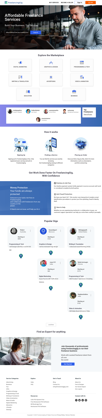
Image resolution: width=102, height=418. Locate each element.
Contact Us (56, 384)
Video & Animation (11, 398)
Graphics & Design (11, 391)
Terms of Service (70, 415)
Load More (51, 324)
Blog (54, 382)
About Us (78, 382)
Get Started (68, 364)
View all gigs (88, 114)
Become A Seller (67, 2)
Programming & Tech (12, 393)
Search (35, 32)
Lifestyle (9, 407)
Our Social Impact (80, 386)
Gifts (7, 389)
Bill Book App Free (36, 404)
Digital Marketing (11, 403)
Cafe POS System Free (37, 399)
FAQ (32, 384)
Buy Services (54, 2)
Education (9, 405)
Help (32, 382)
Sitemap (8, 409)
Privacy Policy (61, 415)
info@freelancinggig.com (60, 386)
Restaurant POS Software (38, 406)
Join (90, 3)
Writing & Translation (12, 396)
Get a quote (78, 389)
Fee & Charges (79, 384)
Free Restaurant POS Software (40, 402)
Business (9, 384)
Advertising (9, 382)
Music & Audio (10, 400)
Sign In (79, 2)
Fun (7, 386)
